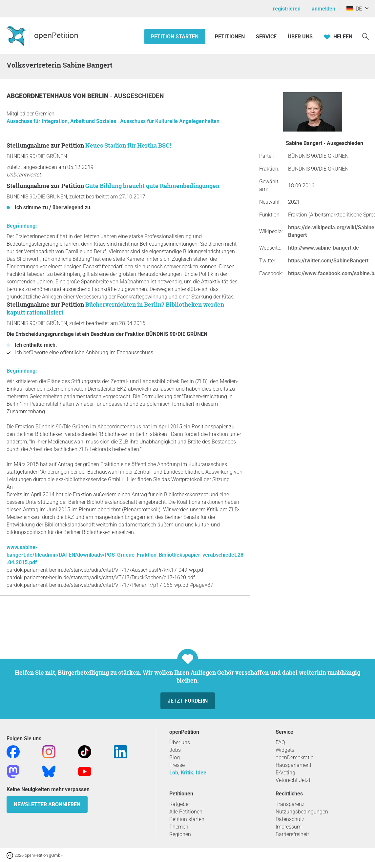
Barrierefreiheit (292, 834)
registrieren (287, 9)
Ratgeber (179, 804)
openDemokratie (294, 757)
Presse (177, 765)
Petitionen (230, 36)
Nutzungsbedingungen (302, 812)
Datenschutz (290, 819)
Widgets (285, 750)
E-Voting (285, 773)
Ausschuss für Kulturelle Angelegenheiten (169, 121)
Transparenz (290, 804)
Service (266, 36)
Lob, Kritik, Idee (187, 773)
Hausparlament (293, 765)
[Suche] (365, 36)
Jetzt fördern (188, 701)
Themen (178, 827)
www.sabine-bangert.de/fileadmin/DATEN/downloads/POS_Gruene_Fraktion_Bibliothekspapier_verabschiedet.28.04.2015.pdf (125, 554)
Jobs (175, 750)
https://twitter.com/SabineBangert (328, 260)
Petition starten (174, 36)
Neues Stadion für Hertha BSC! (128, 145)
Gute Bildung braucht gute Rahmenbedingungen (152, 186)
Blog (174, 757)
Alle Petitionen (185, 812)
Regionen (180, 834)
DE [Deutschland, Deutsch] (354, 9)
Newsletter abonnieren (47, 804)
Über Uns (300, 36)
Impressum (289, 827)
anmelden (323, 9)
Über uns (179, 742)
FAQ (280, 742)
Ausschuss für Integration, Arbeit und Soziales (62, 121)
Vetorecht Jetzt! (294, 780)
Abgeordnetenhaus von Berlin (58, 96)
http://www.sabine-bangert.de (323, 248)
